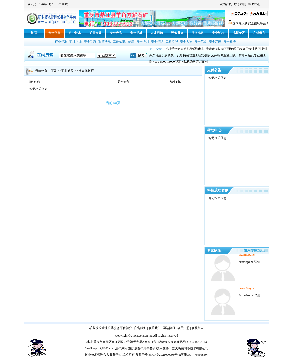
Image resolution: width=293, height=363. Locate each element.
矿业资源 (95, 33)
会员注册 (183, 328)
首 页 (34, 33)
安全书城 (136, 33)
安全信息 (54, 33)
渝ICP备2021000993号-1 (164, 354)
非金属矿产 (86, 70)
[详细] (257, 266)
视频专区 (238, 33)
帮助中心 (254, 4)
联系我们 (240, 4)
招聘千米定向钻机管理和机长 (185, 49)
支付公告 (214, 70)
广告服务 (140, 328)
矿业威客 (67, 70)
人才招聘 (157, 33)
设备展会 (177, 33)
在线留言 (259, 33)
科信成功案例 (217, 190)
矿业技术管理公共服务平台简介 (110, 328)
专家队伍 (214, 250)
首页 (53, 70)
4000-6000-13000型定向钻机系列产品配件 (181, 61)
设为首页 (226, 4)
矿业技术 (75, 33)
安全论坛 (218, 33)
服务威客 (198, 33)
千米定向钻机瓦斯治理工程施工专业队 (232, 49)
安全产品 (116, 33)
